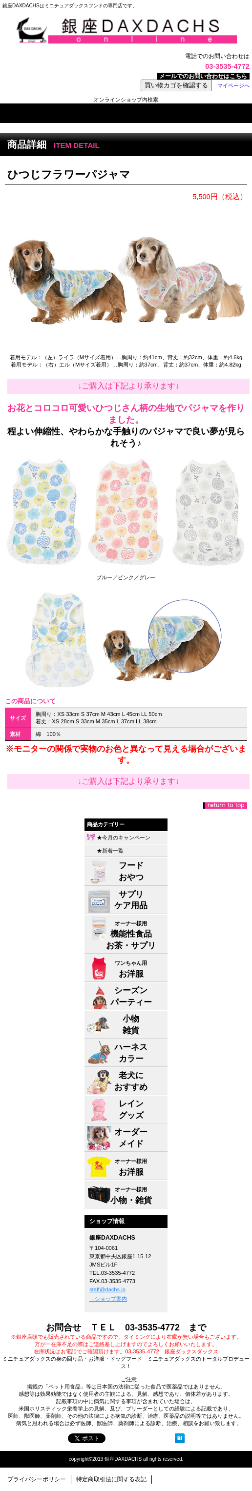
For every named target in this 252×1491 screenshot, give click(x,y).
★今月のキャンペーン (123, 837)
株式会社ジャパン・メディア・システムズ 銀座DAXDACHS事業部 (126, 31)
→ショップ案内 (108, 1299)
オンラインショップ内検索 (126, 99)
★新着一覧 (110, 851)
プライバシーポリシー (36, 1479)
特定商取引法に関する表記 (111, 1479)
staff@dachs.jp (107, 1289)
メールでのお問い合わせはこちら (203, 76)
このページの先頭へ (225, 805)
